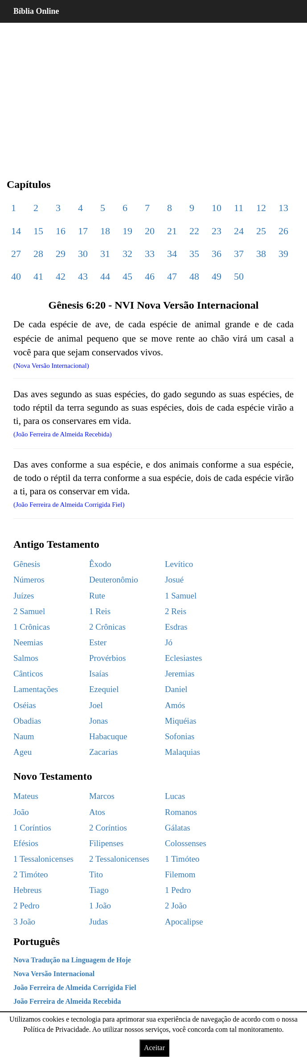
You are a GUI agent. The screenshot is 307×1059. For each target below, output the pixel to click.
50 (239, 276)
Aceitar (154, 1047)
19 (127, 230)
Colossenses (185, 843)
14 (16, 230)
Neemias (28, 642)
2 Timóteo (30, 874)
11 (238, 207)
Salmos (25, 658)
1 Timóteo (182, 858)
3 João (24, 921)
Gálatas (177, 827)
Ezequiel (104, 689)
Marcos (102, 796)
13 (283, 207)
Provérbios (107, 658)
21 (172, 230)
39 (283, 253)
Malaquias (182, 752)
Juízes (23, 595)
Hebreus (27, 890)
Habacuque (108, 736)
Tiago (99, 890)
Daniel (176, 689)
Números (29, 579)
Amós (175, 705)
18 (105, 230)
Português (36, 941)
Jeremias (179, 673)
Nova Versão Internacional (53, 974)
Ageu (22, 752)
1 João (100, 905)
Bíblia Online (36, 11)
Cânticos (28, 673)
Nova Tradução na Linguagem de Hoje (72, 960)
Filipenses (106, 843)
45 (127, 276)
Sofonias (180, 736)
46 (150, 276)
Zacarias (103, 752)
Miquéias (180, 720)
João (21, 812)
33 (150, 253)
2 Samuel (29, 611)
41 (38, 276)
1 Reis (100, 611)
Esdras (176, 626)
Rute (97, 595)
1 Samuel (180, 595)
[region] (153, 93)
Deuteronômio (113, 579)
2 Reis (175, 611)
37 (239, 253)
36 (216, 253)
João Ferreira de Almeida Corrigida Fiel (74, 987)
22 (194, 230)
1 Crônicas (31, 626)
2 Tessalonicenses (119, 858)
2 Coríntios (108, 827)
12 (261, 207)
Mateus (25, 796)
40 (16, 276)
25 (261, 230)
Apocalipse (184, 921)
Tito (96, 874)
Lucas (175, 796)
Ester (97, 642)
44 (105, 276)
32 (127, 253)
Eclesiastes (183, 658)
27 (16, 253)
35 (194, 253)
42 (60, 276)
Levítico (179, 564)
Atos (97, 812)
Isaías (98, 673)
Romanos (181, 812)
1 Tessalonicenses (43, 858)
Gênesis (26, 564)
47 (172, 276)
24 (239, 230)
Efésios (25, 843)
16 (60, 230)
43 (83, 276)
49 (216, 276)
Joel (96, 705)
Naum (23, 736)
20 (150, 230)
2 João (176, 905)
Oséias (24, 705)
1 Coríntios (32, 827)
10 (216, 207)
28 (38, 253)
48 (194, 276)
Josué (174, 579)
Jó (168, 642)
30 (83, 253)
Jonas (98, 720)
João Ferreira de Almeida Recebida (67, 1001)
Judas (98, 921)
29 (60, 253)
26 (283, 230)
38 (261, 253)
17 (83, 230)
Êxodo (100, 564)
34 (172, 253)
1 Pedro (178, 890)
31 (105, 253)
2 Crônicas (107, 626)
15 (38, 230)
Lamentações (35, 689)
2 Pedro (26, 905)
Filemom (180, 874)
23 (216, 230)
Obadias (27, 720)
